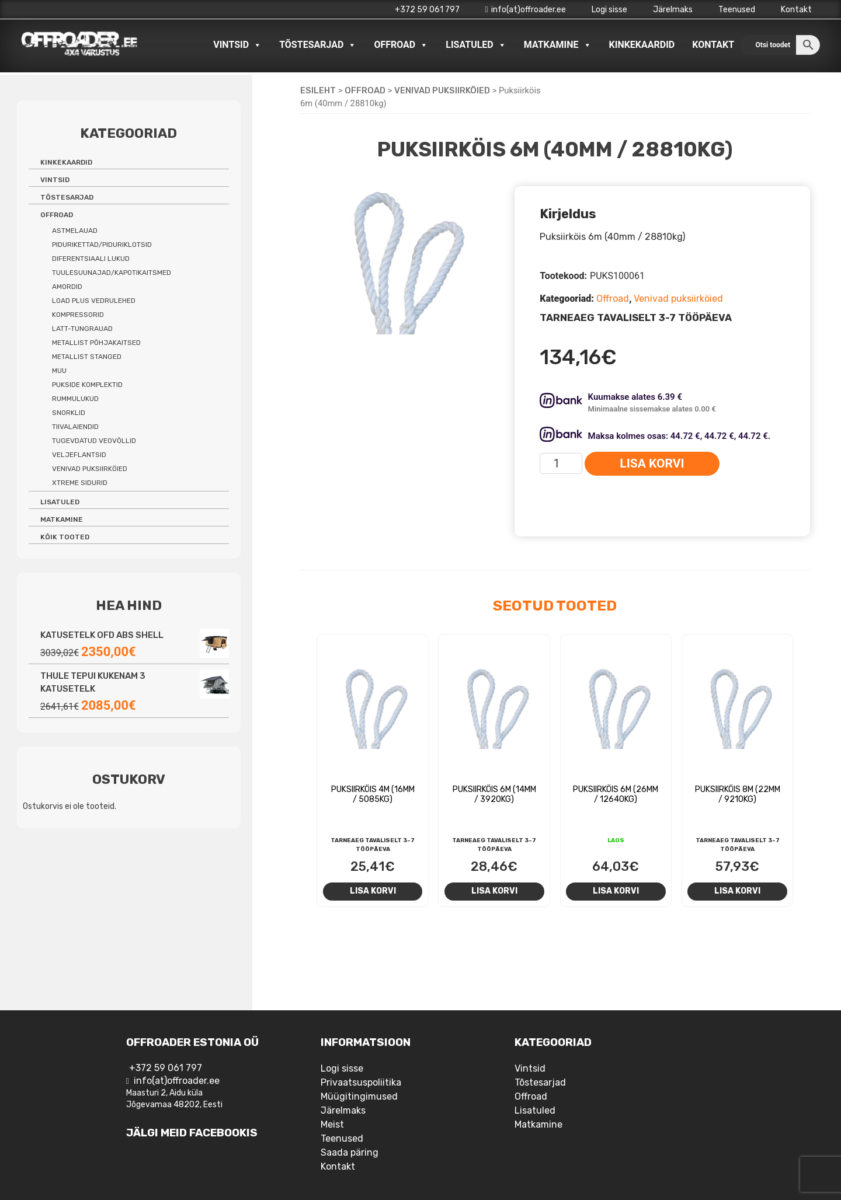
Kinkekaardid (642, 44)
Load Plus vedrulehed (93, 300)
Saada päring (349, 1152)
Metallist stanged (86, 357)
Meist (332, 1124)
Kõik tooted (64, 537)
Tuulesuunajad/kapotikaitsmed (111, 272)
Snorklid (68, 413)
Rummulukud (75, 399)
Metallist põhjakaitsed (96, 343)
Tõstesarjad (317, 45)
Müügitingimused (359, 1096)
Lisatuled (476, 45)
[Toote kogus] (561, 463)
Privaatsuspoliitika (361, 1082)
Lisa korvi (652, 463)
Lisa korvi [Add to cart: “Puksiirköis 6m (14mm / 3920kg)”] (494, 890)
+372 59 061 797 (427, 10)
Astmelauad (75, 230)
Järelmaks (673, 10)
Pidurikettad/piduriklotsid (102, 244)
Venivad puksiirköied (442, 90)
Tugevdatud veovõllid (94, 441)
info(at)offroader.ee (525, 10)
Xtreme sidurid (79, 483)
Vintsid (237, 45)
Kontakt (796, 10)
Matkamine (558, 45)
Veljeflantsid (79, 455)
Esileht (318, 90)
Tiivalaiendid (75, 427)
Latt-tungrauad (82, 329)
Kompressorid (78, 315)
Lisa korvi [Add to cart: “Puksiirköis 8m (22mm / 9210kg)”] (737, 890)
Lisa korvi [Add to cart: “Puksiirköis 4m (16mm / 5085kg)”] (373, 890)
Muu (59, 371)
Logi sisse (609, 10)
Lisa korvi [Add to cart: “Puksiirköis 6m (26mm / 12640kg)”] (616, 890)
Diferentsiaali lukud (91, 258)
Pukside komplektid (87, 385)
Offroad (401, 45)
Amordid (67, 286)
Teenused (736, 10)
